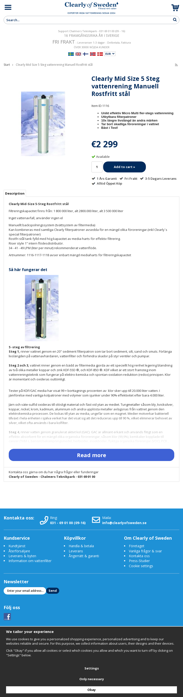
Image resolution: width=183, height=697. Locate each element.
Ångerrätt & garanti (84, 556)
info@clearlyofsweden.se (124, 522)
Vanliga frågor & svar (145, 551)
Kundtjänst (16, 546)
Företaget (136, 546)
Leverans (76, 551)
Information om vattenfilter (29, 560)
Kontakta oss (139, 556)
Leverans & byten (22, 556)
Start (7, 65)
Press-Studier (139, 560)
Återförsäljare (19, 551)
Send (53, 590)
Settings (91, 668)
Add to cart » (124, 167)
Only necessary (91, 679)
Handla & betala (81, 546)
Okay (91, 690)
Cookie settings (141, 566)
